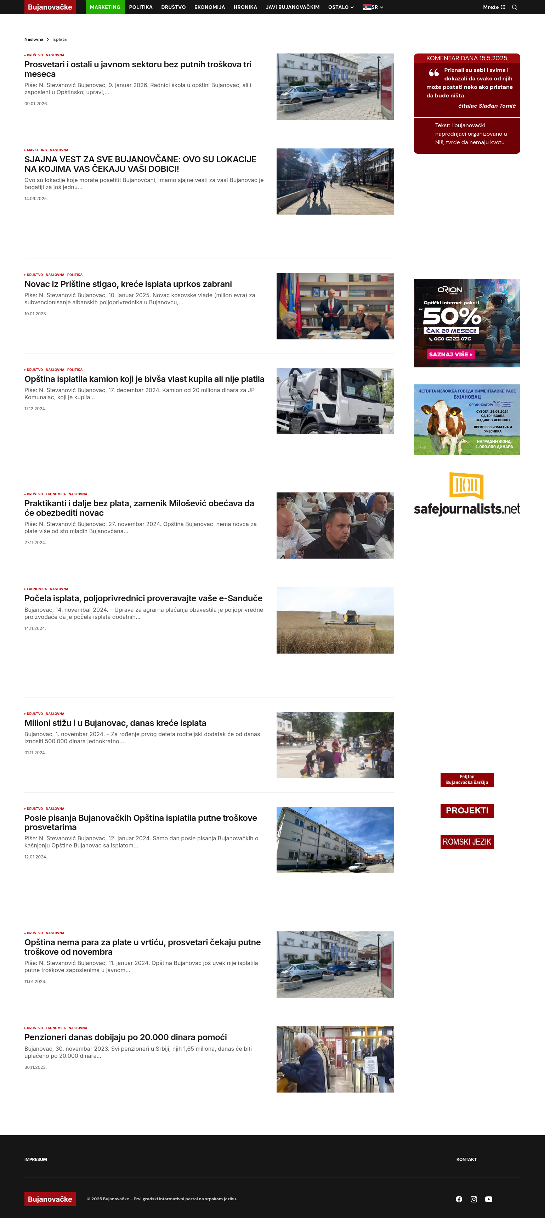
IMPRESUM (35, 1159)
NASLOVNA (55, 55)
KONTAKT (467, 1159)
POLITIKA (75, 275)
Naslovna (34, 39)
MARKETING (37, 150)
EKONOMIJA (56, 494)
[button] (514, 7)
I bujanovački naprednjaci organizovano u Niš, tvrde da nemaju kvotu (471, 134)
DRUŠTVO (35, 55)
